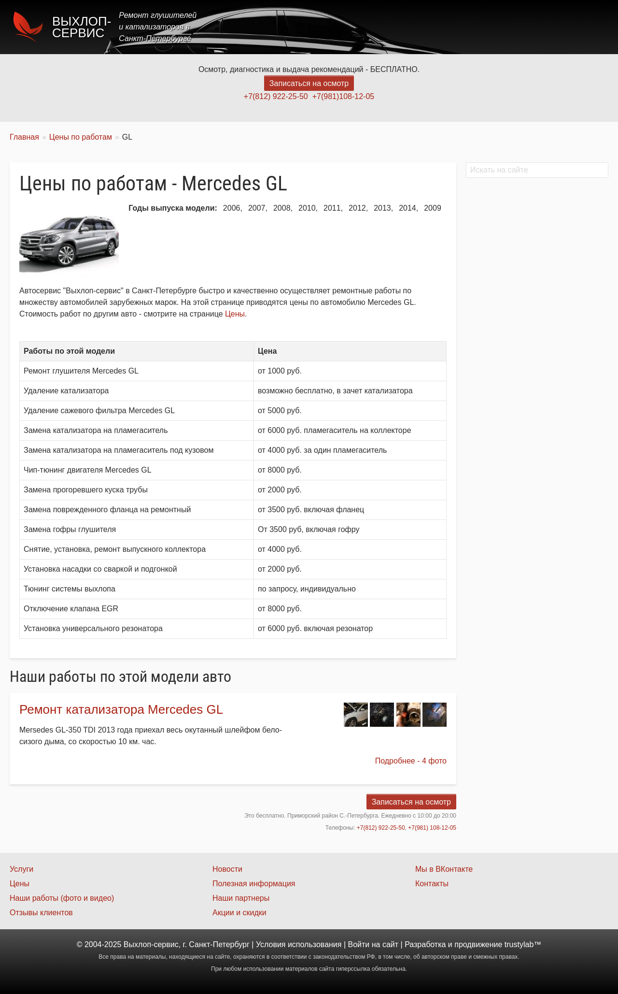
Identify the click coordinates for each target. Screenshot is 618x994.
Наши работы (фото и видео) (62, 898)
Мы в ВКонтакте (444, 869)
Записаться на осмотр (309, 83)
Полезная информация (253, 883)
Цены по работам (80, 137)
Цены (431, 27)
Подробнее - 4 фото (411, 761)
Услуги (393, 27)
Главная (349, 27)
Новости (227, 869)
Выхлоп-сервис (81, 27)
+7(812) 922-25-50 (276, 96)
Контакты (582, 27)
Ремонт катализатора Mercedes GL (121, 709)
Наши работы (523, 27)
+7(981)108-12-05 (343, 96)
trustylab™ (523, 944)
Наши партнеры (240, 898)
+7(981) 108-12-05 (432, 827)
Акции (469, 27)
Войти (359, 944)
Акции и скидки (239, 912)
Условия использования (299, 944)
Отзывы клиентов (41, 912)
